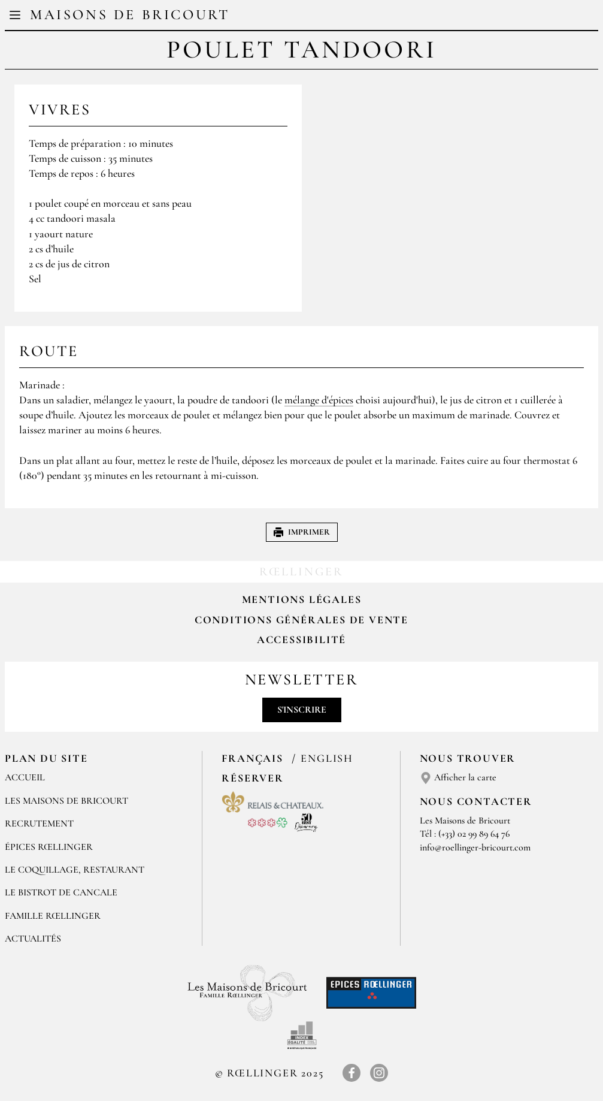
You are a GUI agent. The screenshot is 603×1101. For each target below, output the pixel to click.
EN (312, 16)
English (327, 758)
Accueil (25, 777)
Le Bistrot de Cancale (61, 892)
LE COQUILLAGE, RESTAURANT (74, 870)
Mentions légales (302, 599)
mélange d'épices (318, 399)
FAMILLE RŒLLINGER (53, 916)
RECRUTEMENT (39, 823)
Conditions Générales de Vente (301, 619)
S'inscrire (301, 710)
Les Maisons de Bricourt (66, 801)
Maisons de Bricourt (129, 14)
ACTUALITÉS (33, 939)
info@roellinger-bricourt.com (475, 847)
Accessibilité (301, 639)
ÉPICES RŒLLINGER (49, 847)
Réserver (252, 778)
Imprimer (302, 532)
